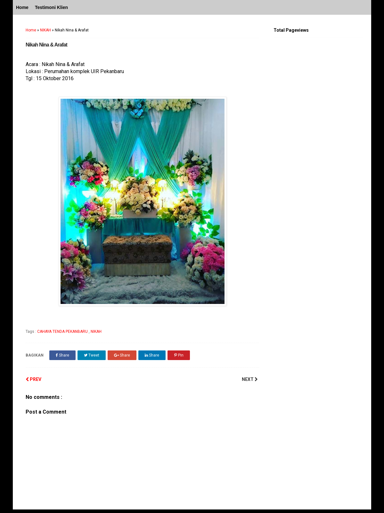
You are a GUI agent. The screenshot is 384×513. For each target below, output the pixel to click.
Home (22, 7)
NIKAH (45, 30)
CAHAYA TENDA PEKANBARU (63, 331)
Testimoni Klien (51, 7)
